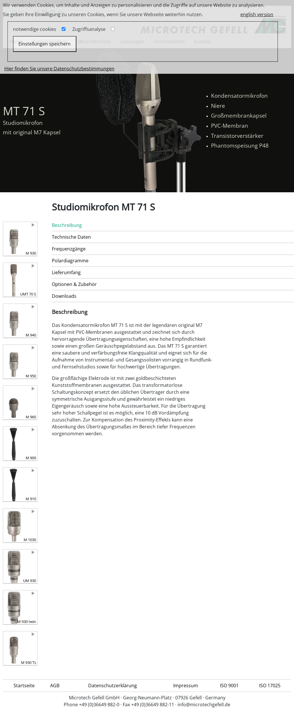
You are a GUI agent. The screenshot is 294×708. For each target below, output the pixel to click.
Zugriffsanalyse (88, 29)
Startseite (24, 685)
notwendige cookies (34, 29)
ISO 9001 (229, 685)
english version (256, 14)
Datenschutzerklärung (112, 685)
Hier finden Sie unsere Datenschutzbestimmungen (59, 68)
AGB (54, 685)
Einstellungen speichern (44, 44)
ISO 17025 (269, 685)
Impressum (185, 685)
